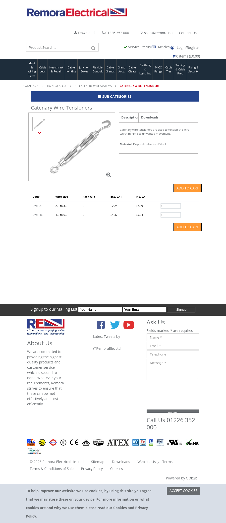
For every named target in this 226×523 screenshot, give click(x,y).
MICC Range (158, 69)
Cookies (116, 468)
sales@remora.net (156, 32)
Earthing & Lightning (145, 69)
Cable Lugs (42, 69)
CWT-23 (38, 206)
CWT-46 (38, 215)
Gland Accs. (121, 69)
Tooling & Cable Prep (180, 69)
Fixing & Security (193, 69)
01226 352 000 (115, 32)
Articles (161, 47)
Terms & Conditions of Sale (52, 468)
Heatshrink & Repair (56, 69)
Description (130, 117)
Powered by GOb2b (181, 478)
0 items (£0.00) (186, 56)
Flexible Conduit (98, 69)
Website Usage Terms (154, 461)
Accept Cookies (184, 490)
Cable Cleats (132, 69)
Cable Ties (168, 69)
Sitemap (97, 461)
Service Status (138, 47)
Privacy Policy (92, 468)
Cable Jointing (71, 69)
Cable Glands (110, 69)
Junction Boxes (84, 69)
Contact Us (188, 32)
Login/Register (185, 47)
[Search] (94, 47)
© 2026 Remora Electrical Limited (57, 461)
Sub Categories (114, 96)
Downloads (85, 32)
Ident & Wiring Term (32, 69)
